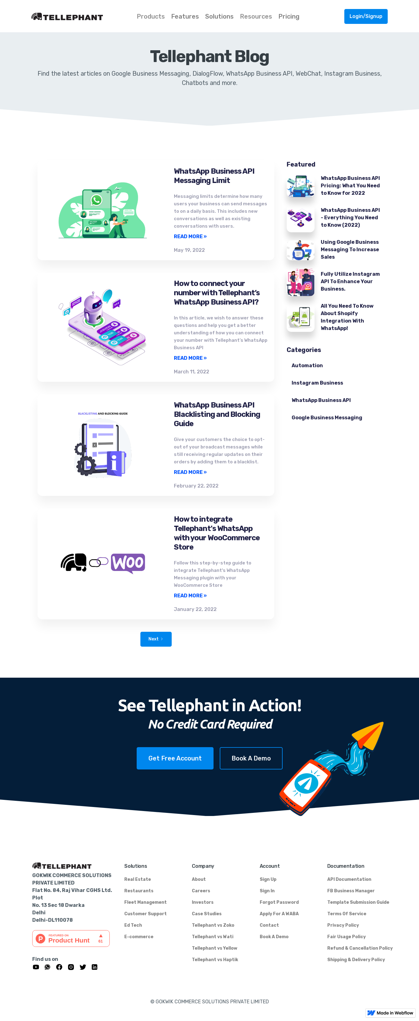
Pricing (288, 16)
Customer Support (145, 913)
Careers (201, 891)
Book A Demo (251, 758)
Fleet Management (145, 902)
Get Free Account (175, 758)
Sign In (267, 891)
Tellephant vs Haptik (215, 959)
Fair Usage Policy (346, 936)
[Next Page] (156, 639)
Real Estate (137, 879)
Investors (203, 902)
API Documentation (349, 879)
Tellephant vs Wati (212, 936)
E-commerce (138, 936)
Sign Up (268, 879)
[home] (82, 16)
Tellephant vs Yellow (214, 948)
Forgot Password (279, 902)
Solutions (219, 16)
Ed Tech (133, 925)
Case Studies (207, 913)
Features (185, 16)
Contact (269, 925)
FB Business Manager (351, 891)
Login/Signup (366, 16)
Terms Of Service (346, 913)
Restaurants (138, 891)
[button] (151, 15)
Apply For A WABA (279, 913)
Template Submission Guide (358, 902)
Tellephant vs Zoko (213, 925)
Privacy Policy (343, 925)
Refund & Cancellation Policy (360, 948)
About (199, 879)
